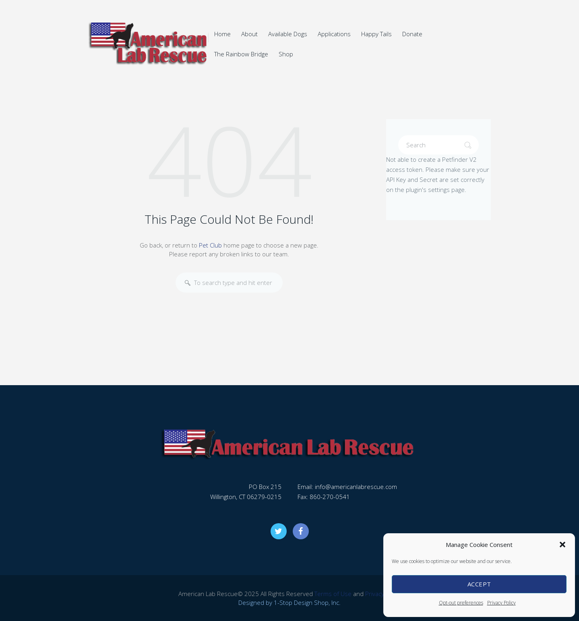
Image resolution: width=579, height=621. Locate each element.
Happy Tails (376, 34)
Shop (286, 54)
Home (222, 34)
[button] (562, 545)
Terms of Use (333, 594)
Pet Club (210, 245)
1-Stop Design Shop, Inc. (307, 602)
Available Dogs (287, 34)
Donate (412, 34)
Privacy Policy (501, 602)
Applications (334, 34)
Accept (479, 584)
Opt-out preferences (461, 602)
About (249, 34)
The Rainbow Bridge (241, 54)
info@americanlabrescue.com (356, 487)
